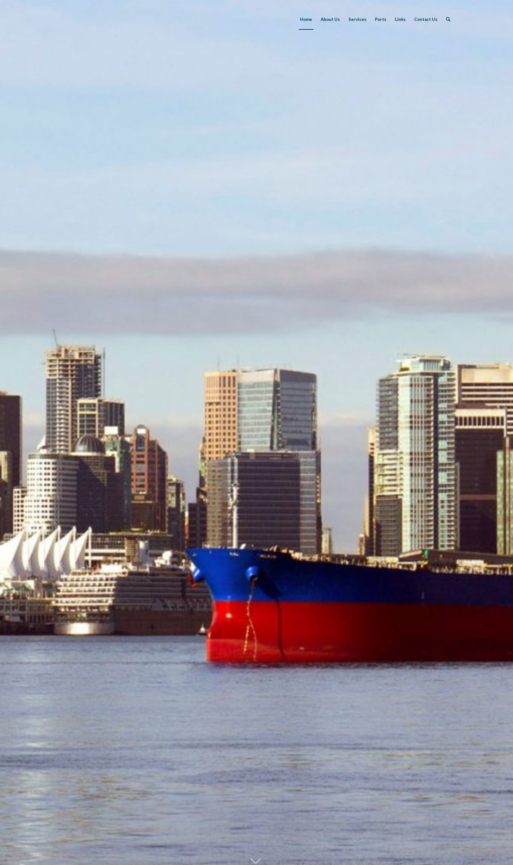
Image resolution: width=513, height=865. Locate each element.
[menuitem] (306, 19)
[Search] (448, 19)
